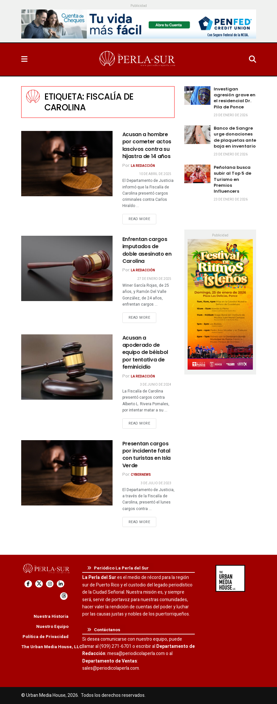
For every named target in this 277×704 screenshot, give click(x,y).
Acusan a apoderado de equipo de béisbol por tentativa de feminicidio (145, 352)
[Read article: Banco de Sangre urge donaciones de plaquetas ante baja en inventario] (197, 134)
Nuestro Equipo (52, 626)
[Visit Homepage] (138, 59)
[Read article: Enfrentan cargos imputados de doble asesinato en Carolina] (67, 268)
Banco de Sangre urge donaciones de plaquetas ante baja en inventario (235, 137)
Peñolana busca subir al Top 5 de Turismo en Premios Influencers (232, 179)
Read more (143, 219)
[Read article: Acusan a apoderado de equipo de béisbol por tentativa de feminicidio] (67, 367)
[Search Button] (252, 59)
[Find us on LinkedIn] (60, 584)
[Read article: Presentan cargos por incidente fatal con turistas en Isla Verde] (67, 472)
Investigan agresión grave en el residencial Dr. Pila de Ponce (234, 98)
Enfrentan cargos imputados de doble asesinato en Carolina (147, 250)
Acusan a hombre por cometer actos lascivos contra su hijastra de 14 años (147, 145)
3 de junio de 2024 (155, 384)
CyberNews (141, 474)
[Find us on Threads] (64, 596)
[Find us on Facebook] (28, 584)
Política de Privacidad (46, 636)
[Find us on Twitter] (39, 584)
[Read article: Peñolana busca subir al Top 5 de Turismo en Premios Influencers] (197, 174)
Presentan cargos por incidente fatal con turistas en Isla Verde (146, 454)
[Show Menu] (24, 59)
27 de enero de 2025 (154, 279)
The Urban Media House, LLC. (52, 647)
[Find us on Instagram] (50, 584)
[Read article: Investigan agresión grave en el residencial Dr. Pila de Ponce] (197, 95)
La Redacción (143, 166)
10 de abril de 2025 (155, 174)
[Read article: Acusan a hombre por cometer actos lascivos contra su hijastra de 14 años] (67, 163)
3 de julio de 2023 (156, 483)
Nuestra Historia (51, 616)
